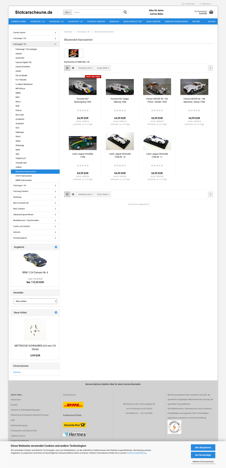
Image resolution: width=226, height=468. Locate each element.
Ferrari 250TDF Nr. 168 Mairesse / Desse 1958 (194, 102)
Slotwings (20, 147)
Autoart (19, 55)
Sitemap (16, 374)
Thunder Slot (21, 164)
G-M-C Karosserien (24, 177)
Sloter (18, 142)
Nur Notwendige (203, 455)
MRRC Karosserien (24, 182)
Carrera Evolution (23, 68)
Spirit (18, 151)
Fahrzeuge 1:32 (56, 21)
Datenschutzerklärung (136, 453)
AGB (13, 422)
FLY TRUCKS (21, 81)
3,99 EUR (35, 357)
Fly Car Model (21, 77)
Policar (19, 112)
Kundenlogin (188, 4)
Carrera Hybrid (18, 21)
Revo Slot (20, 116)
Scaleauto (20, 121)
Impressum (16, 401)
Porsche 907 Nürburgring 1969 (82, 102)
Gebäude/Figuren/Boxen (176, 21)
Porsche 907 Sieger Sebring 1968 (120, 102)
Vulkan (19, 169)
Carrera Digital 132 (23, 64)
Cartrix (18, 73)
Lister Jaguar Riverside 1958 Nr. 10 (120, 157)
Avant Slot (20, 60)
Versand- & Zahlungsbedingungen (25, 411)
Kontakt (14, 406)
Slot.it (18, 138)
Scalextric (20, 125)
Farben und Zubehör (21, 228)
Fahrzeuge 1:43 (75, 21)
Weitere (196, 21)
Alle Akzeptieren (203, 447)
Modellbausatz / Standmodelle (26, 222)
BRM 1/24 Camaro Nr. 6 (35, 274)
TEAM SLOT (21, 160)
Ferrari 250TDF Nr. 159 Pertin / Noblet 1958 (157, 102)
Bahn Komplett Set (133, 21)
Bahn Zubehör (153, 21)
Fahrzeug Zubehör (96, 21)
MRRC (18, 94)
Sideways (20, 134)
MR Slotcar (20, 90)
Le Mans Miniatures (24, 86)
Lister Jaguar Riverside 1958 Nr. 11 (157, 157)
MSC (18, 99)
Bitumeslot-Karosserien (26, 173)
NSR (17, 108)
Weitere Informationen (203, 461)
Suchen (211, 21)
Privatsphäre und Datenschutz (24, 432)
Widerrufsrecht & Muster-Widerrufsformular (30, 417)
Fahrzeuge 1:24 (37, 21)
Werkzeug (114, 21)
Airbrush (16, 234)
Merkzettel (205, 4)
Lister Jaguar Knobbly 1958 (82, 157)
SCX (17, 129)
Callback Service (18, 437)
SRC (17, 156)
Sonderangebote (20, 240)
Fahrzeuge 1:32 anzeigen (26, 51)
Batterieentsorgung (19, 427)
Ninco (18, 103)
